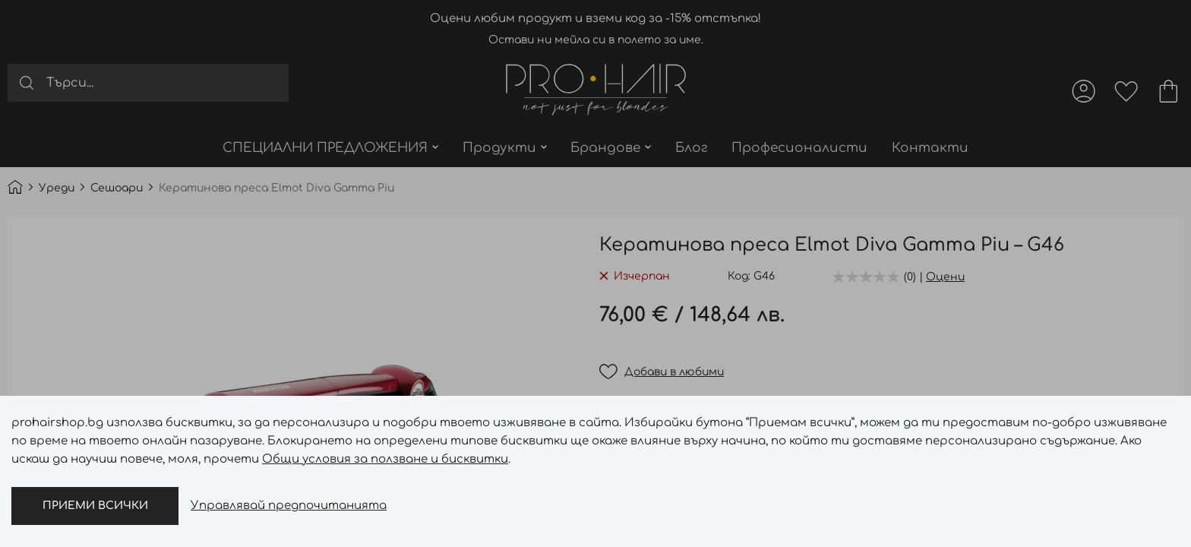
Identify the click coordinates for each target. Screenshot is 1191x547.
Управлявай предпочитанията (289, 505)
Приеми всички (95, 505)
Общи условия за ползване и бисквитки (385, 459)
